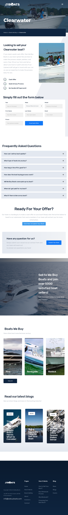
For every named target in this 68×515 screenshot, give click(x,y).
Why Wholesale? (43, 497)
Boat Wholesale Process (43, 493)
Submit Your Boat (54, 242)
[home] (12, 4)
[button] (62, 4)
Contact (27, 503)
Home (5, 32)
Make (26, 102)
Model (46, 102)
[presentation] (22, 131)
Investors (27, 500)
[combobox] (34, 106)
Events (55, 493)
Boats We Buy (13, 32)
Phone (7, 119)
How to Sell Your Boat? (44, 487)
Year (6, 102)
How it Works (28, 489)
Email (46, 111)
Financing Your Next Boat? (43, 501)
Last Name (28, 111)
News (54, 486)
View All (10, 381)
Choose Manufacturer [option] (32, 106)
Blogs (54, 489)
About (26, 496)
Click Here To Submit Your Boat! (34, 224)
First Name (8, 111)
